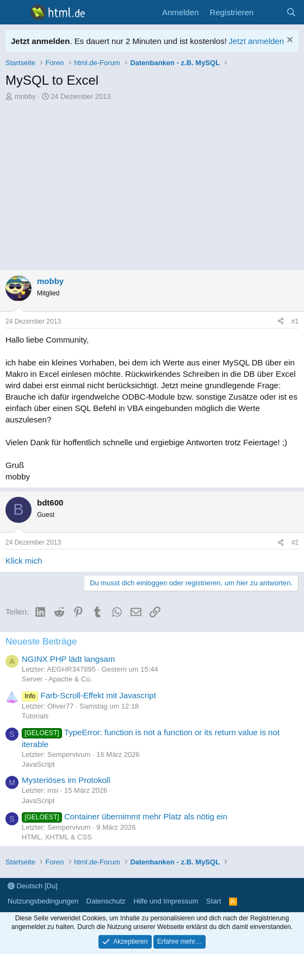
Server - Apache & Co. (57, 679)
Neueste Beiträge (41, 641)
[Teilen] (281, 321)
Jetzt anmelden (256, 41)
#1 (295, 321)
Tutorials (35, 716)
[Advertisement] (152, 183)
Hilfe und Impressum (165, 901)
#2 (295, 542)
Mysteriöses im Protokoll (66, 780)
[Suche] (291, 12)
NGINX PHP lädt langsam (68, 659)
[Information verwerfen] (288, 41)
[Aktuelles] (269, 12)
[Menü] (15, 12)
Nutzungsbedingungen (43, 901)
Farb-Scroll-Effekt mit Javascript (89, 695)
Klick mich (23, 560)
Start (213, 901)
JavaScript (38, 764)
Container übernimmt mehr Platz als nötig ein (124, 816)
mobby (25, 96)
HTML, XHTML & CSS (57, 837)
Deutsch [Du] (33, 886)
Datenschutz (106, 901)
